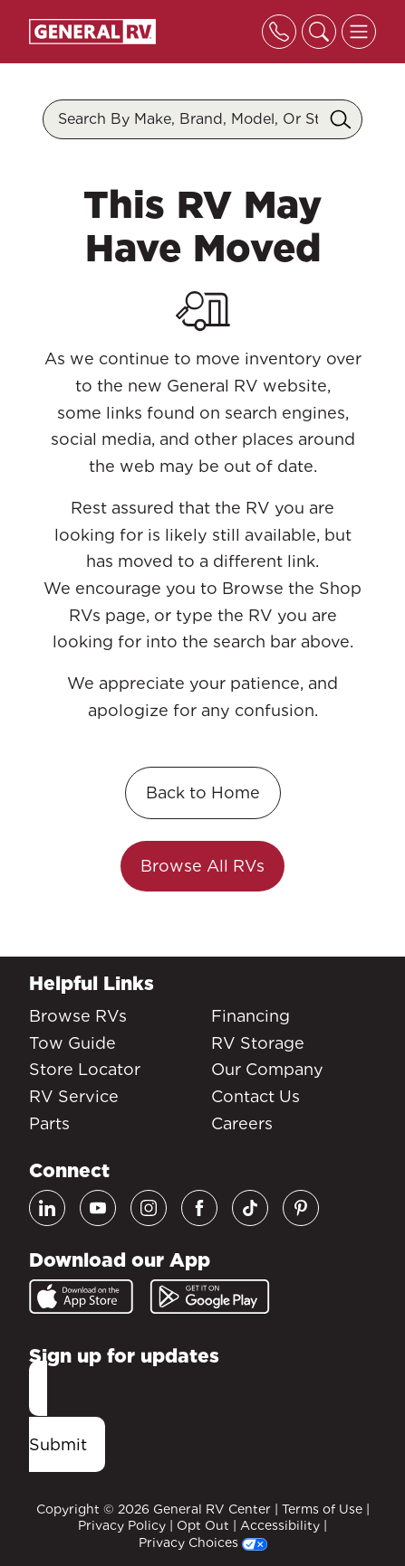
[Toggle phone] (279, 31)
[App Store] (81, 1296)
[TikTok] (250, 1208)
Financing (250, 1015)
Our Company (267, 1069)
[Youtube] (98, 1208)
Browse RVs (78, 1015)
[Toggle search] (319, 31)
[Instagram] (148, 1208)
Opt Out (203, 1525)
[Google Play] (210, 1296)
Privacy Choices (203, 1542)
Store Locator (84, 1069)
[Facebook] (199, 1208)
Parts (49, 1123)
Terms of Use (322, 1509)
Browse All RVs (202, 865)
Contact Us (255, 1096)
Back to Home (203, 792)
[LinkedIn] (47, 1208)
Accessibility (280, 1525)
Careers (242, 1123)
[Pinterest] (301, 1208)
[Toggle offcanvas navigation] (359, 31)
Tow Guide (72, 1042)
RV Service (74, 1096)
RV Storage (257, 1042)
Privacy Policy (122, 1525)
